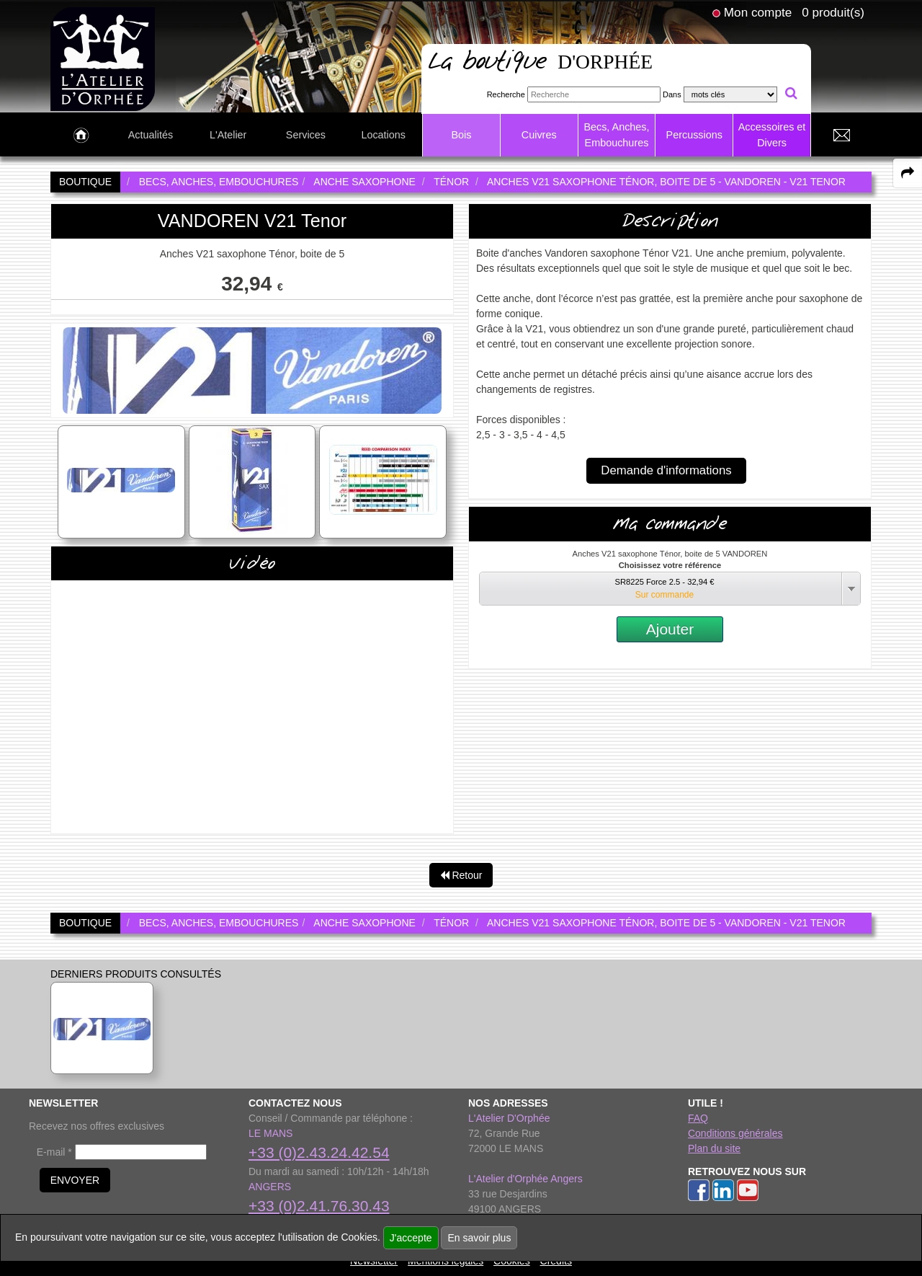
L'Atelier (228, 135)
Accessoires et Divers (772, 135)
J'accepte (411, 1238)
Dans (672, 94)
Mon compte (758, 12)
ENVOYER (74, 1180)
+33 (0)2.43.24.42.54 (319, 1152)
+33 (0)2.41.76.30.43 (319, 1205)
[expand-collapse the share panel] (907, 173)
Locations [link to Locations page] (383, 135)
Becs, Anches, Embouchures (616, 135)
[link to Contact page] (841, 135)
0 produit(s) (833, 12)
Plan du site (714, 1148)
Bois (461, 135)
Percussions (694, 135)
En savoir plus (479, 1238)
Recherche (506, 94)
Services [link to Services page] (306, 135)
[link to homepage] (102, 58)
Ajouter (670, 629)
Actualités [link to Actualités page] (150, 135)
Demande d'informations (666, 470)
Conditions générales (735, 1133)
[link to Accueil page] (81, 135)
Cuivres (539, 135)
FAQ (698, 1118)
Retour (461, 875)
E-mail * (54, 1152)
